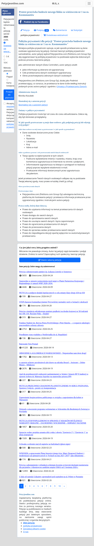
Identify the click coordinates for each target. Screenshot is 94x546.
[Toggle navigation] (89, 3)
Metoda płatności (8, 69)
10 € (5, 62)
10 (59, 486)
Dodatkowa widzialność (56, 35)
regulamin (11, 106)
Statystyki (76, 30)
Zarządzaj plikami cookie (34, 528)
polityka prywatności (30, 35)
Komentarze (60, 30)
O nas (25, 531)
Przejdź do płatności (9, 94)
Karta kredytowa (11, 84)
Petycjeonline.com (12, 3)
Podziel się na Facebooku (33, 22)
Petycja (25, 30)
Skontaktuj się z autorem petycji (33, 104)
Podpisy (41, 30)
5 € (7, 56)
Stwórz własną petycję (49, 260)
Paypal (9, 76)
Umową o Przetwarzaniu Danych (72, 86)
